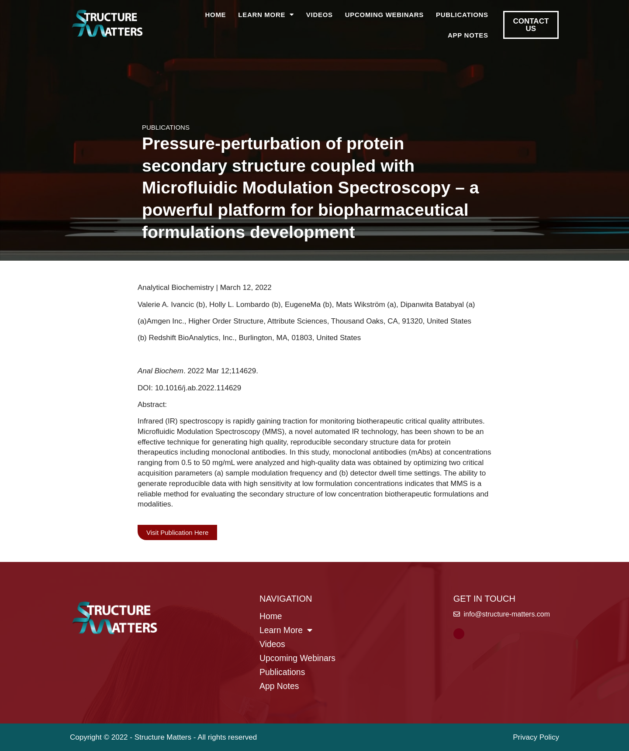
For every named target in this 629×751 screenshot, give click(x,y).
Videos (319, 14)
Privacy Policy (536, 737)
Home (215, 14)
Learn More (266, 14)
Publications (462, 14)
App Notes (468, 35)
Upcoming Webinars (384, 14)
